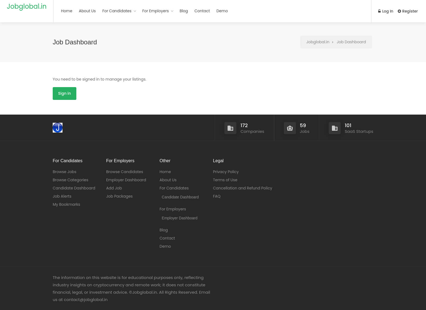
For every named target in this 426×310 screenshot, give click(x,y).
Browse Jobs (64, 171)
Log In (385, 11)
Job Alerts (62, 196)
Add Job (114, 188)
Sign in (64, 93)
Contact (202, 11)
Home (66, 11)
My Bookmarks (66, 204)
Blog (184, 11)
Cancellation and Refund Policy (242, 188)
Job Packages (119, 196)
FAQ (217, 196)
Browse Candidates (124, 171)
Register (408, 11)
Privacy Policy (226, 171)
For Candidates (116, 11)
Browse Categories (70, 180)
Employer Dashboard (126, 180)
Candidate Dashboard (74, 188)
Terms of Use (225, 180)
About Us (87, 11)
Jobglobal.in (26, 6)
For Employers (155, 11)
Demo (222, 11)
